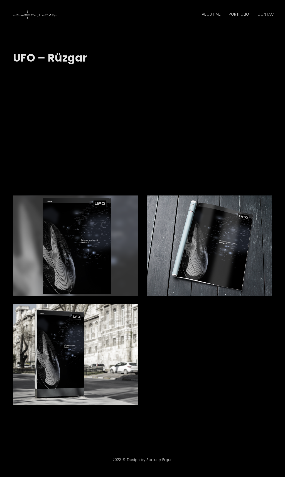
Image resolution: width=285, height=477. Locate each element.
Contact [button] (266, 14)
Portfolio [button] (239, 14)
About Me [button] (211, 14)
